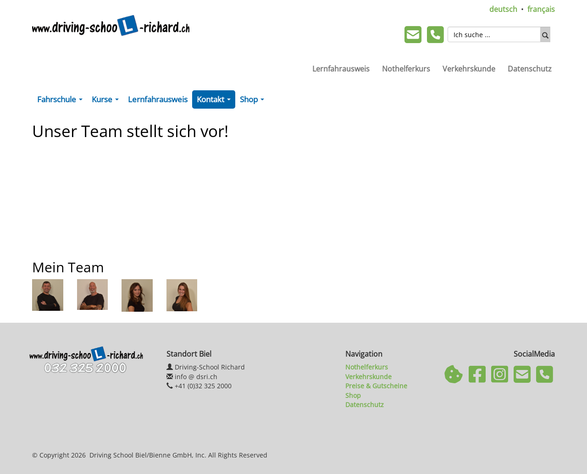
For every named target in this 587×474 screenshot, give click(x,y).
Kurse (107, 101)
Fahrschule (61, 101)
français (541, 9)
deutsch (503, 9)
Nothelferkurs (406, 69)
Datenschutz (530, 69)
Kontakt (215, 101)
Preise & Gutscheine (376, 385)
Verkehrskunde (469, 69)
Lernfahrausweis (341, 69)
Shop (254, 101)
